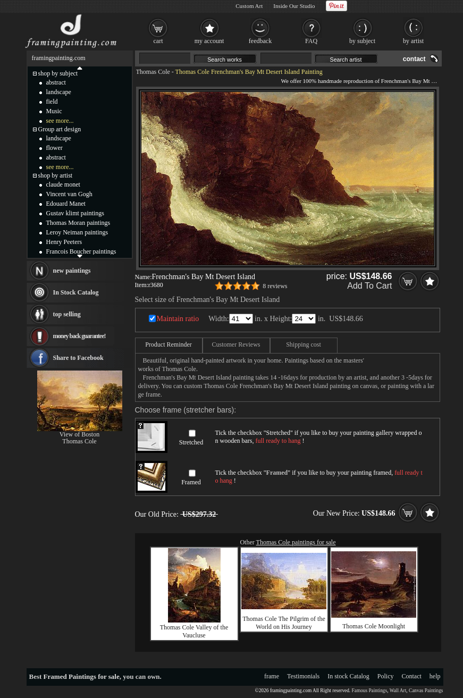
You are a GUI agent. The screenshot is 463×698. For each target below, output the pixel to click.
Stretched (191, 442)
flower (54, 148)
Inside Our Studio (294, 6)
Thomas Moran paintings (78, 222)
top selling (67, 314)
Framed (191, 482)
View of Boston (79, 434)
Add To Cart (369, 285)
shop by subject (58, 73)
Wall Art (398, 690)
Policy (385, 676)
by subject (362, 41)
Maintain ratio (178, 319)
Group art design (59, 129)
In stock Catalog (348, 676)
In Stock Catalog (76, 292)
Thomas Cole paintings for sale (296, 542)
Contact (412, 676)
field (52, 101)
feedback (260, 41)
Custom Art (249, 6)
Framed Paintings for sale (82, 676)
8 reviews (275, 286)
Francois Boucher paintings (81, 251)
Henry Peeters (64, 242)
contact (414, 59)
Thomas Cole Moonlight (373, 626)
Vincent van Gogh (69, 194)
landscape (58, 92)
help (435, 676)
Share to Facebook (78, 357)
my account (209, 41)
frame (271, 676)
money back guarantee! (79, 336)
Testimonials (303, 676)
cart (158, 41)
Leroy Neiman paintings (77, 232)
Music (54, 111)
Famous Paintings (370, 690)
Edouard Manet (66, 203)
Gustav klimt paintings (75, 213)
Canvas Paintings (426, 690)
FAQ (311, 41)
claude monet (63, 184)
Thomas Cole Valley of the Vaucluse (194, 631)
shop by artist (55, 175)
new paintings (72, 270)
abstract (56, 82)
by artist (413, 41)
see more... (60, 120)
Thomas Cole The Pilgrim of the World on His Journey (283, 622)
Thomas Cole (153, 71)
